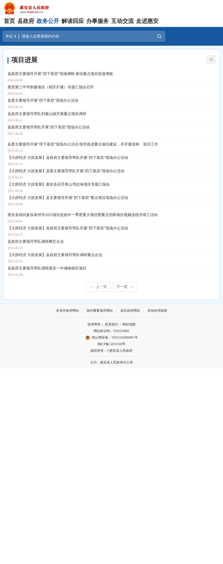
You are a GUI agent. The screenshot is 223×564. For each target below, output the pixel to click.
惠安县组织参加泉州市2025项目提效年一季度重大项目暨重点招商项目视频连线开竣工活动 (83, 215)
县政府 (25, 21)
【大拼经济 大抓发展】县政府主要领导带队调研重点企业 (55, 255)
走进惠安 (147, 21)
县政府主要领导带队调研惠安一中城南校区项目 (47, 268)
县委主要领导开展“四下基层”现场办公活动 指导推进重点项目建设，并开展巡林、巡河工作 (83, 144)
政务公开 (48, 21)
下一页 (125, 287)
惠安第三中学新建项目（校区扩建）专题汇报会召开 (51, 87)
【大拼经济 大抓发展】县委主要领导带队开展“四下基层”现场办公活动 (66, 171)
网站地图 (129, 324)
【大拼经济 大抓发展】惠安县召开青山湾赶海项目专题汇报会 (59, 184)
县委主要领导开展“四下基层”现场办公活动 (43, 100)
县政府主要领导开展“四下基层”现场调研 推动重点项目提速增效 (60, 74)
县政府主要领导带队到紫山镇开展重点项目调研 (47, 114)
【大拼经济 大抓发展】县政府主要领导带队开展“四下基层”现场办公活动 (68, 158)
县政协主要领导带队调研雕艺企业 (36, 241)
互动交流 (122, 21)
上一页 (98, 287)
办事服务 (97, 21)
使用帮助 (94, 324)
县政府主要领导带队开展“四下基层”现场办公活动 (49, 127)
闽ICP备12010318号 (112, 344)
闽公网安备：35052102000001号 (111, 338)
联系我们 (111, 324)
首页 (9, 21)
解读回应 (72, 21)
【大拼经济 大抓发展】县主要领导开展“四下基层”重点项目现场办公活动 (68, 198)
